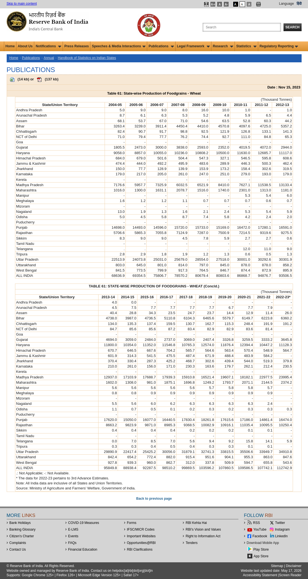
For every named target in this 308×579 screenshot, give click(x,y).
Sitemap (277, 566)
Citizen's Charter (21, 536)
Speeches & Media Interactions (119, 46)
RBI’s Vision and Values (203, 529)
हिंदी (299, 4)
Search (292, 27)
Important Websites (141, 536)
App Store (261, 556)
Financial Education (82, 549)
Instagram (282, 529)
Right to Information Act (203, 536)
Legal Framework (193, 46)
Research (223, 46)
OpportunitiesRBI (141, 543)
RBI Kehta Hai (196, 523)
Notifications (48, 46)
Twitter (280, 523)
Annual (49, 58)
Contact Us (17, 549)
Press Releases (76, 46)
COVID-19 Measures (83, 523)
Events (73, 536)
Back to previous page (154, 499)
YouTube (260, 529)
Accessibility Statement (260, 575)
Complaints (17, 543)
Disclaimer (293, 566)
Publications (161, 46)
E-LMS (73, 529)
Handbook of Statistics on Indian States (87, 58)
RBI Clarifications (139, 549)
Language (286, 4)
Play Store (261, 549)
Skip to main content (22, 4)
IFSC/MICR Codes (140, 529)
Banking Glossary (22, 529)
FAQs (72, 543)
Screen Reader (290, 575)
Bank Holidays (20, 523)
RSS (256, 523)
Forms (131, 523)
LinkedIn (281, 536)
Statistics (246, 46)
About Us (25, 46)
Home (10, 46)
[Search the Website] (242, 27)
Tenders (192, 543)
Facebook (260, 536)
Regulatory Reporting (279, 46)
